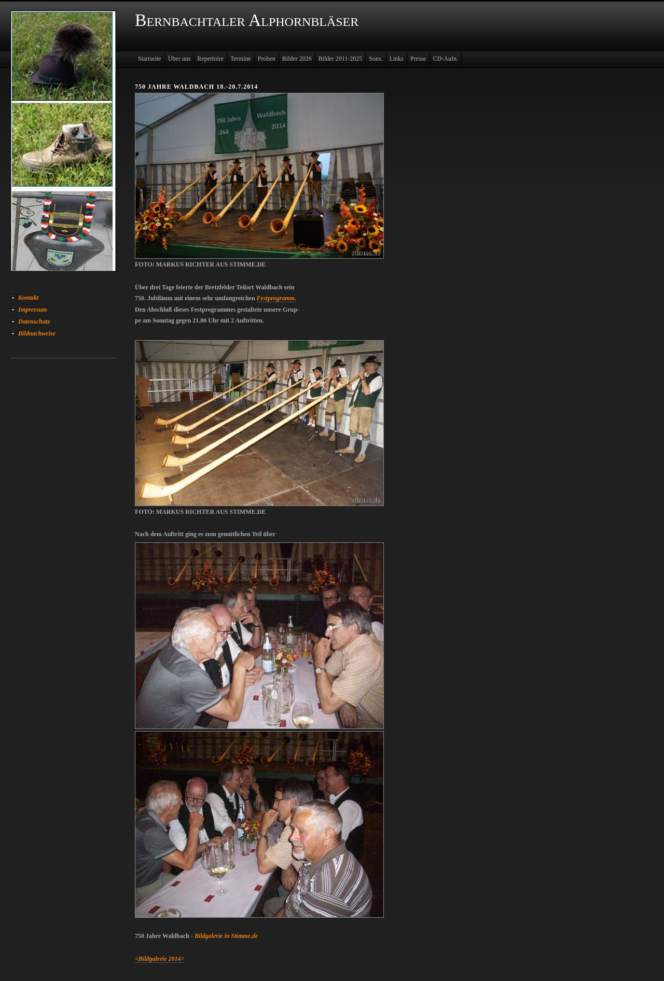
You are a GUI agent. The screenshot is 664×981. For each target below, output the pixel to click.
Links (397, 58)
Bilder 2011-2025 (341, 58)
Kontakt (28, 297)
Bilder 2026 (297, 58)
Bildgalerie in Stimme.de (226, 936)
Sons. (375, 58)
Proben (266, 58)
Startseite (149, 58)
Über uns (179, 58)
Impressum (32, 309)
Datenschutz (34, 321)
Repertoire (210, 58)
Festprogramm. (276, 298)
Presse (418, 58)
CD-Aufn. (445, 58)
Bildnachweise (37, 333)
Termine (240, 58)
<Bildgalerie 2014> (159, 958)
